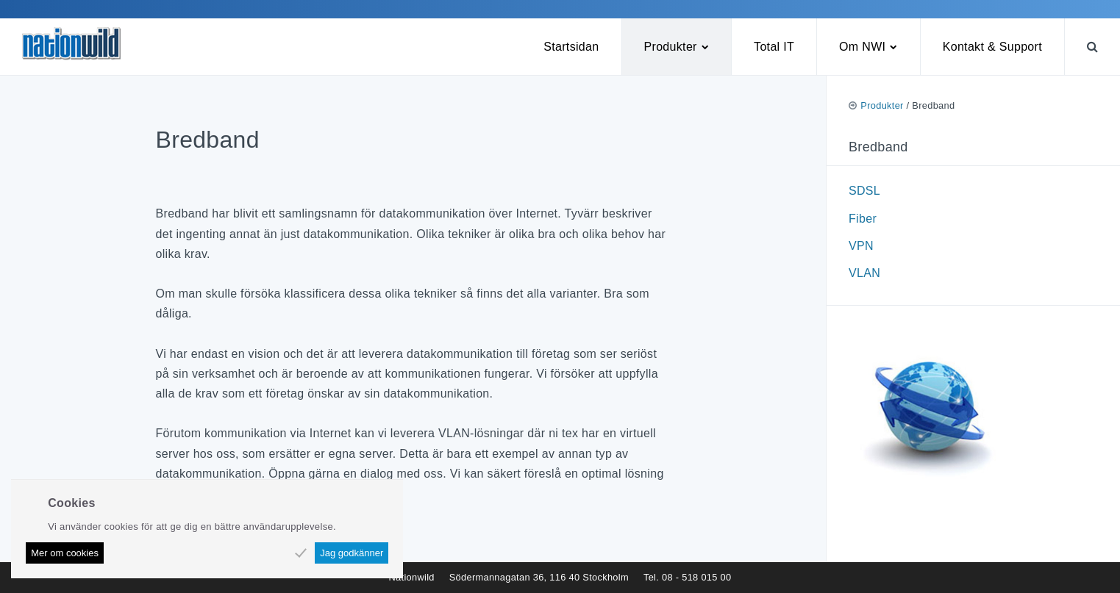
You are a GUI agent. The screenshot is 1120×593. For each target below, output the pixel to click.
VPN (861, 246)
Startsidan (571, 46)
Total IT (774, 46)
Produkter (670, 46)
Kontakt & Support (992, 46)
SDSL (864, 190)
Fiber (863, 218)
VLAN (864, 273)
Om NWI (862, 46)
